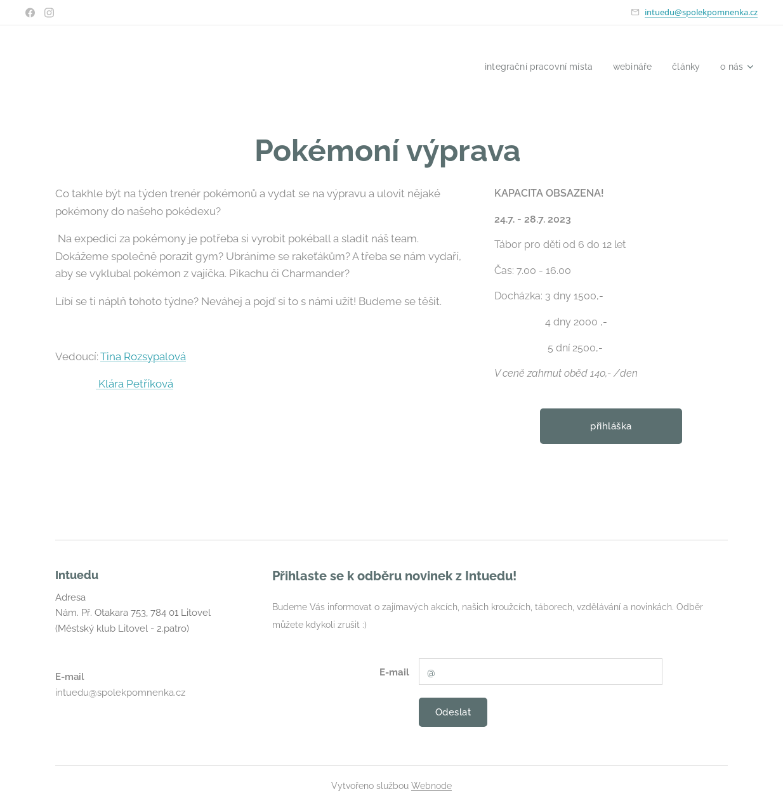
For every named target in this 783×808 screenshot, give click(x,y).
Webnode (431, 786)
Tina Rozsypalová (143, 356)
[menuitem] (531, 66)
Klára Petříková (134, 384)
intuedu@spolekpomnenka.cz (701, 12)
